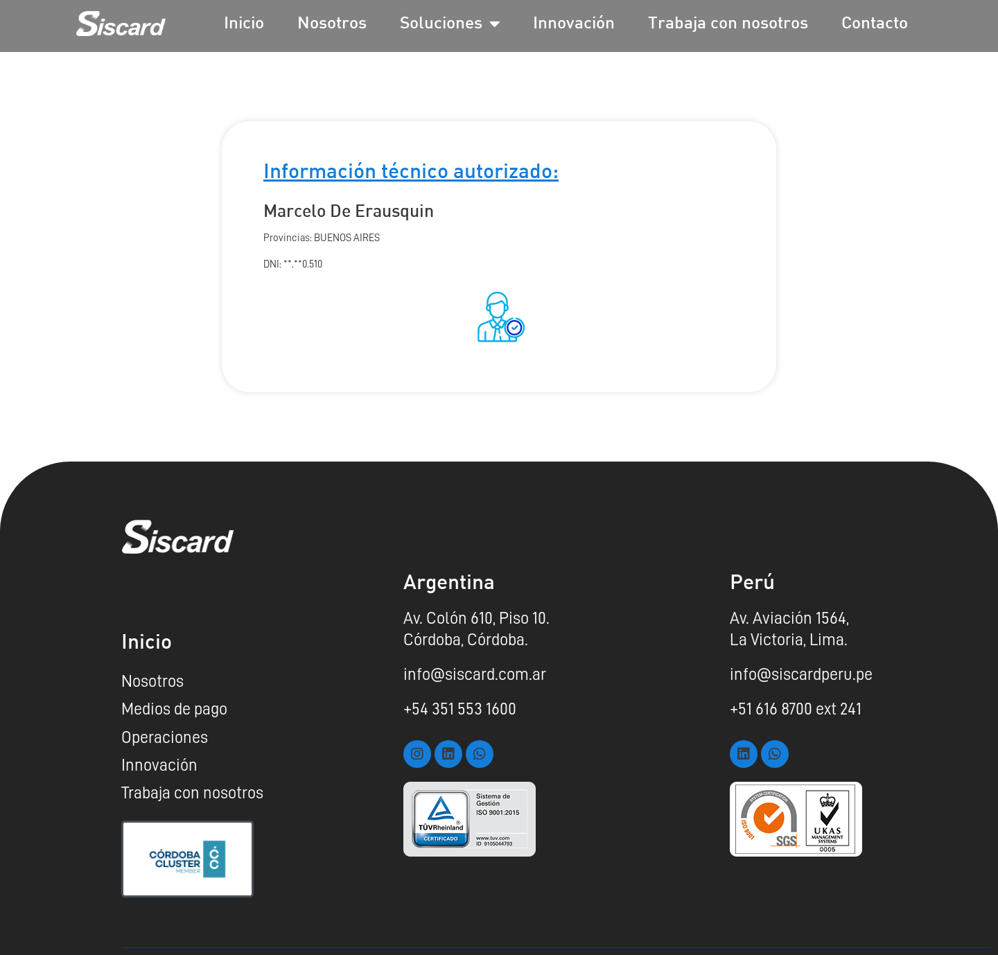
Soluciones (450, 24)
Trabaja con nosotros (728, 24)
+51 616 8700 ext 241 (795, 709)
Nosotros (332, 24)
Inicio (244, 24)
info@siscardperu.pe (801, 674)
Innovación (574, 24)
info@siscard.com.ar (474, 674)
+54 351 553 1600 (459, 709)
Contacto (874, 24)
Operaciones (164, 737)
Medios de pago (174, 709)
